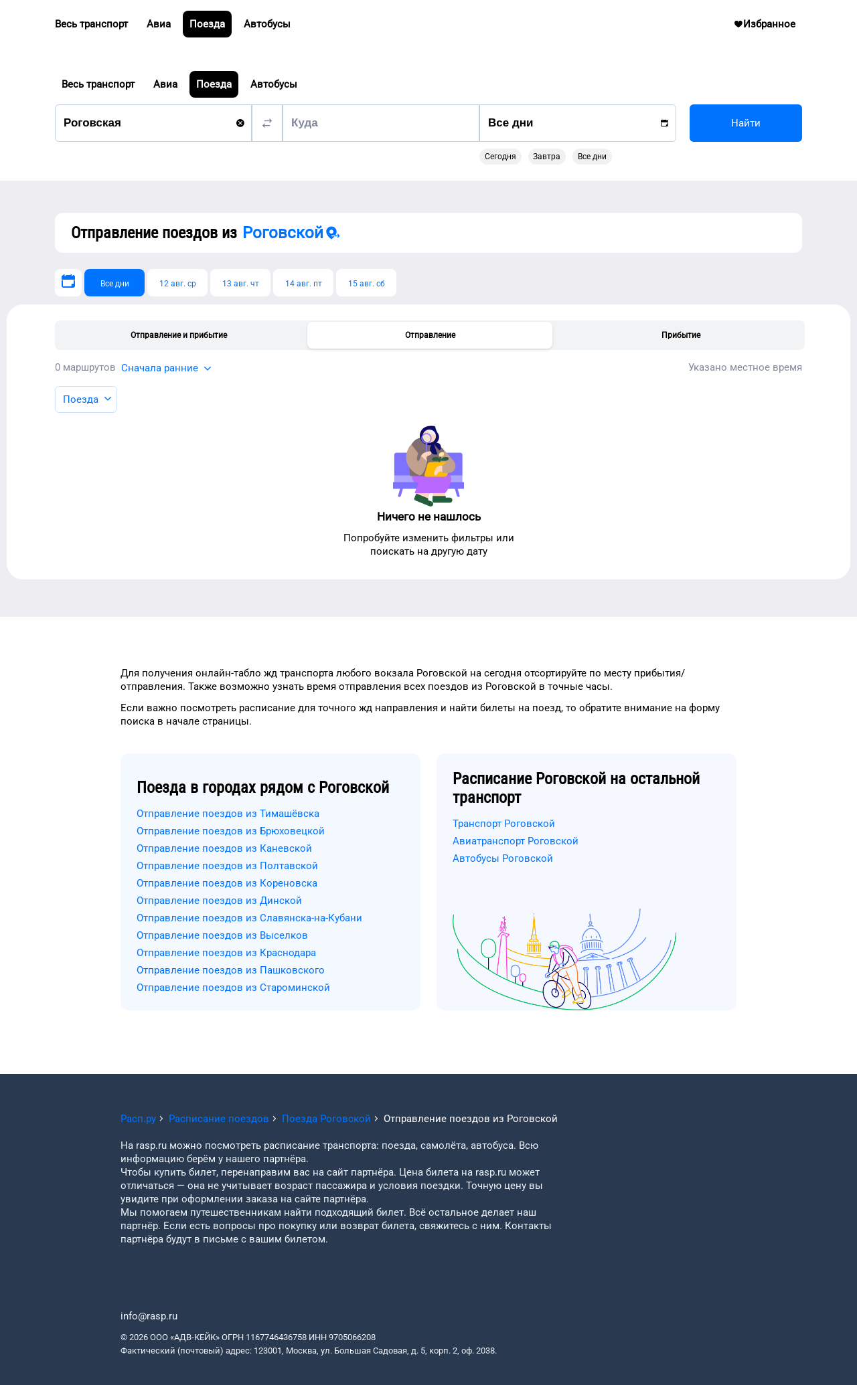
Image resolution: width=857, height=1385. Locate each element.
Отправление (430, 335)
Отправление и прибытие (179, 335)
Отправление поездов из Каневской (224, 848)
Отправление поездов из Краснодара (226, 953)
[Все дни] (114, 282)
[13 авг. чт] (240, 282)
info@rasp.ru (149, 1316)
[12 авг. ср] (177, 282)
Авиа (165, 84)
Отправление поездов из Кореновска (227, 883)
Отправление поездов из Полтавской (227, 866)
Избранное (769, 27)
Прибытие (680, 335)
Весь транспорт (98, 84)
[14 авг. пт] (303, 282)
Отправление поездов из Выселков (222, 935)
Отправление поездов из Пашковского (231, 970)
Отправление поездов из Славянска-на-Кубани (249, 918)
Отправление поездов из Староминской (233, 988)
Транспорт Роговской (504, 824)
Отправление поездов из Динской (219, 901)
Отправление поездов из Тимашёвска (228, 814)
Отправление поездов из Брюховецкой (231, 831)
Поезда (214, 84)
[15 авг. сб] (366, 282)
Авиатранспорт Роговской (515, 841)
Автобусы (273, 84)
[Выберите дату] (68, 282)
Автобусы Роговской (503, 858)
